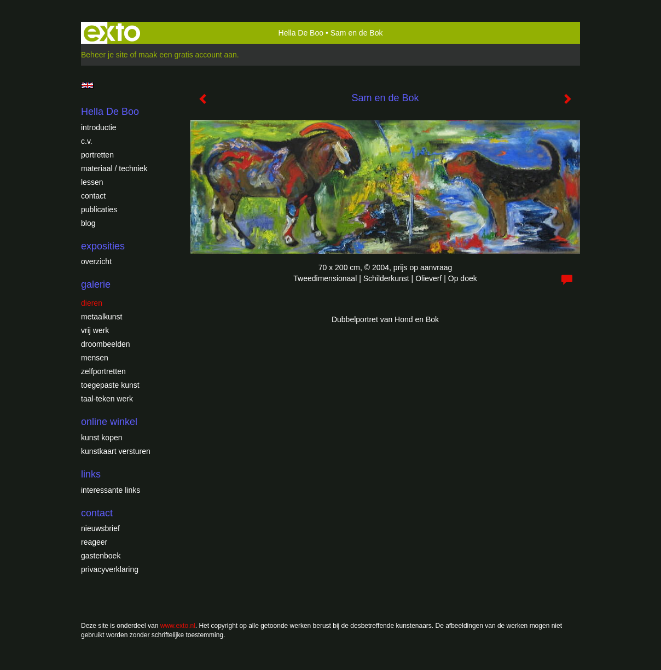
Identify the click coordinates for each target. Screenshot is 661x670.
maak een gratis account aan (187, 54)
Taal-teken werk (107, 398)
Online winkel (109, 421)
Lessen (92, 182)
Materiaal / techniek (114, 168)
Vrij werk (95, 330)
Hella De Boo (301, 32)
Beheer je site (104, 54)
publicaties (99, 209)
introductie (99, 127)
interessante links (110, 490)
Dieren (91, 303)
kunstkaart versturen (115, 451)
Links (91, 474)
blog (88, 223)
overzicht (96, 261)
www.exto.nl (177, 626)
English (87, 85)
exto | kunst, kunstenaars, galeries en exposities (112, 33)
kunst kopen (102, 437)
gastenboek (100, 555)
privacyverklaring (109, 569)
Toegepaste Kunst (110, 385)
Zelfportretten (103, 371)
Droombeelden (105, 344)
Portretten (97, 154)
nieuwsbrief (100, 528)
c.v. (86, 141)
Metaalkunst (101, 316)
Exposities (103, 246)
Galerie (96, 284)
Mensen (94, 357)
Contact (93, 195)
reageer (94, 542)
